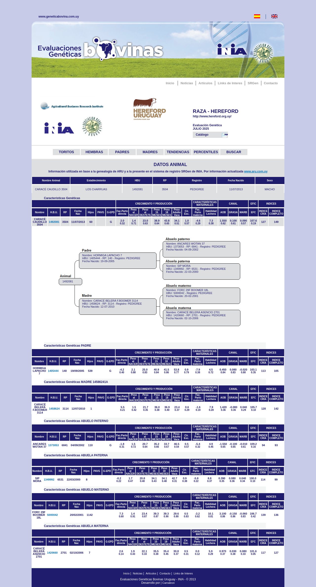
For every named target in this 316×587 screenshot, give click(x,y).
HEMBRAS (94, 152)
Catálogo (212, 135)
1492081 (54, 221)
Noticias (186, 83)
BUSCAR (233, 152)
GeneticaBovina (102, 48)
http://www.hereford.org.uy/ (219, 116)
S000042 (52, 514)
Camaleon (168, 582)
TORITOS (66, 152)
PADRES (122, 152)
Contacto (271, 83)
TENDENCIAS (178, 152)
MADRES (150, 152)
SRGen (253, 83)
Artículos (205, 83)
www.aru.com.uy (256, 171)
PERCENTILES (206, 152)
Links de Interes (230, 83)
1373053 (53, 445)
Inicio (170, 83)
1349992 (49, 479)
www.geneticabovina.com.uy (59, 16)
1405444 (53, 370)
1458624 (54, 408)
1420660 (52, 552)
